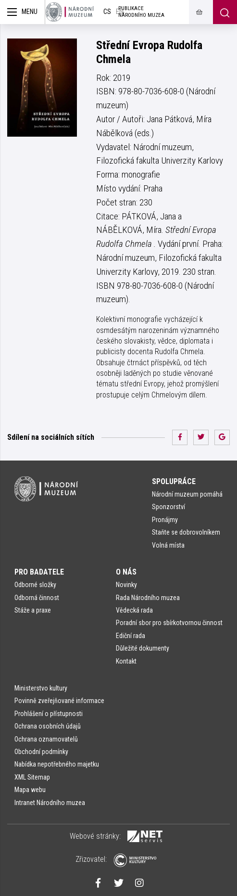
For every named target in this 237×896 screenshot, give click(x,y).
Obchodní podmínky (41, 751)
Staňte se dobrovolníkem (186, 532)
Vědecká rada (134, 610)
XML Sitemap (32, 777)
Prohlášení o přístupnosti (48, 713)
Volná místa (168, 545)
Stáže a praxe (32, 610)
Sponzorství (168, 507)
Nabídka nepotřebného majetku (56, 764)
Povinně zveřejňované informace (59, 700)
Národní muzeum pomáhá (187, 494)
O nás (126, 571)
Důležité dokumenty (142, 648)
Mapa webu (30, 790)
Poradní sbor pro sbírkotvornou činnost (169, 623)
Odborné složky (35, 585)
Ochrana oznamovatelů (46, 739)
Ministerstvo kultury (40, 688)
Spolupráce (174, 481)
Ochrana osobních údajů (47, 726)
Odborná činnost (36, 598)
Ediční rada (130, 636)
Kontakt (126, 661)
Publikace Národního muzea (141, 11)
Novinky (126, 585)
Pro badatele (39, 571)
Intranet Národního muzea (49, 802)
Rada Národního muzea (148, 598)
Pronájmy (165, 520)
